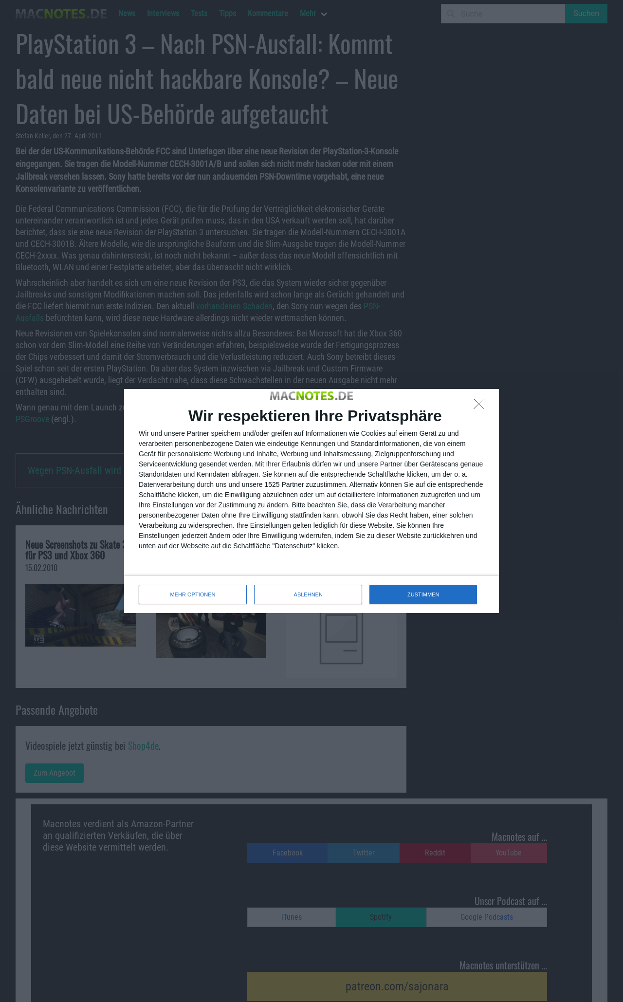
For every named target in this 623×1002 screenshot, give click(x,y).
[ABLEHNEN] (481, 406)
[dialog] (311, 501)
